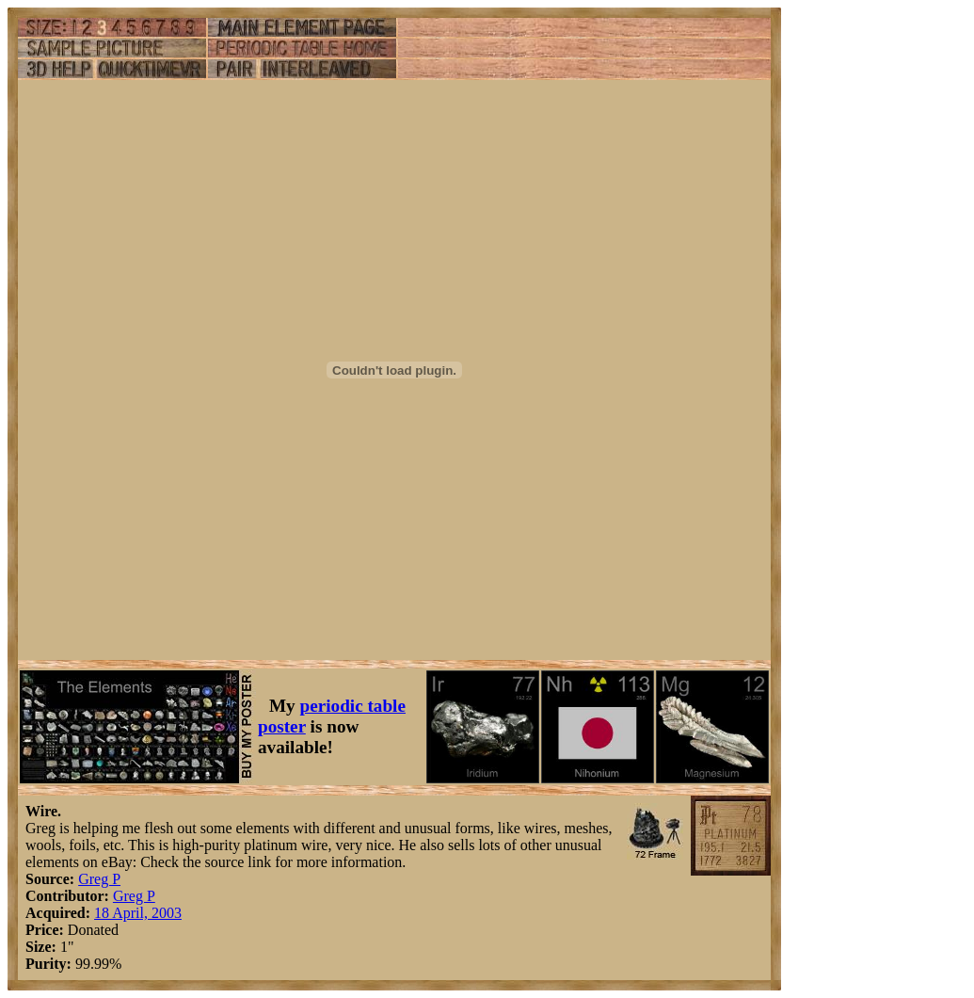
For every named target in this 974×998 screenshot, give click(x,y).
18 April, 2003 (138, 913)
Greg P (99, 879)
